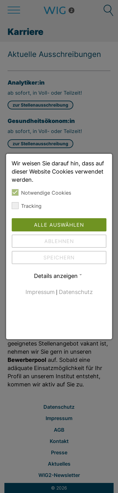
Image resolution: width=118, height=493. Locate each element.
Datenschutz (76, 292)
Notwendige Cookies (41, 192)
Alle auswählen (59, 225)
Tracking (27, 205)
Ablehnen (59, 241)
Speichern (59, 257)
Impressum (40, 292)
